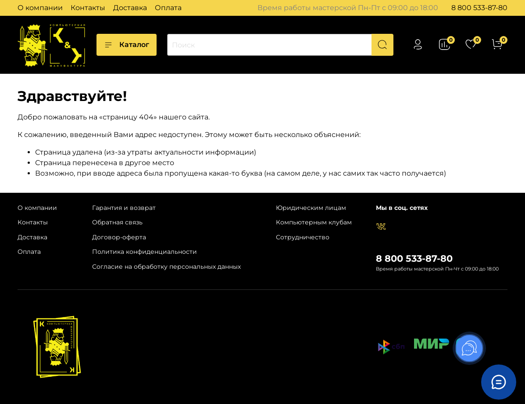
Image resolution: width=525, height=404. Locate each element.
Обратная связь (117, 222)
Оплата (168, 8)
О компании (40, 8)
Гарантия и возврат (124, 208)
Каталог (126, 44)
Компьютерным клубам (314, 222)
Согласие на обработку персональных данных (166, 267)
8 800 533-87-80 (479, 8)
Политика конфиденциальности (144, 252)
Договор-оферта (119, 237)
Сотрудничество (302, 237)
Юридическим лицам (311, 208)
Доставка (130, 8)
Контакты (88, 8)
